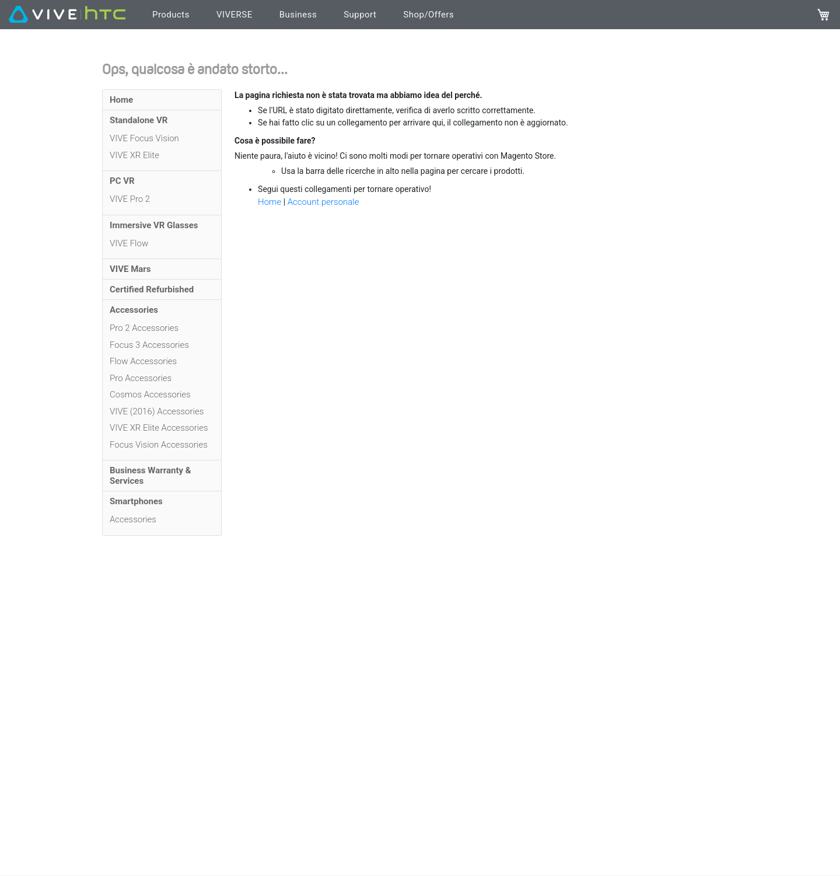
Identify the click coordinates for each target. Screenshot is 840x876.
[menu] (162, 312)
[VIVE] (67, 15)
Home (271, 202)
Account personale (323, 202)
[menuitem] (162, 100)
